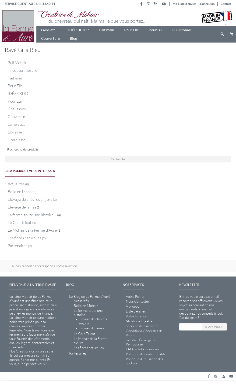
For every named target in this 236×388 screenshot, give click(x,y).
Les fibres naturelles (24, 237)
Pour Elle (131, 30)
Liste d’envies (136, 311)
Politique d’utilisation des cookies (144, 361)
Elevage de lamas (22, 207)
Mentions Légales (139, 321)
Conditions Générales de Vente (144, 333)
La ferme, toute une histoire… (32, 214)
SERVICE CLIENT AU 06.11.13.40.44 (30, 4)
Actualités (16, 183)
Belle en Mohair (21, 191)
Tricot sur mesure (22, 70)
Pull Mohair (181, 30)
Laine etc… (49, 30)
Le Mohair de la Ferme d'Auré (32, 230)
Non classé (17, 139)
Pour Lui (155, 30)
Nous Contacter (137, 301)
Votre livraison (137, 316)
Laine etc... (16, 124)
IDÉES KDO (18, 93)
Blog (73, 38)
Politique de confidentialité (146, 354)
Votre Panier (135, 297)
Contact (226, 4)
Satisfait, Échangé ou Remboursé (141, 342)
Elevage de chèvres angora (30, 199)
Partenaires (17, 245)
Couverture (50, 38)
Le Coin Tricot (19, 222)
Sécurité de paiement (142, 326)
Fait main (106, 30)
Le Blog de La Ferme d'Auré (89, 297)
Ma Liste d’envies (184, 4)
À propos (132, 306)
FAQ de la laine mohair (143, 349)
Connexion (207, 4)
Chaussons (17, 108)
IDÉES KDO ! (78, 30)
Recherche (117, 159)
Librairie (15, 131)
